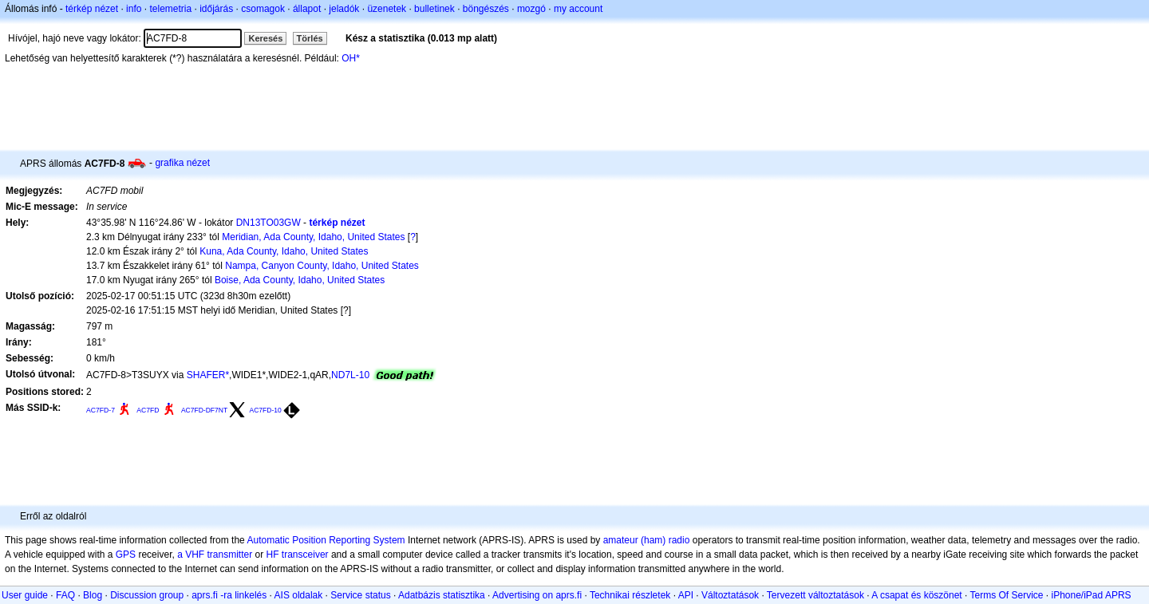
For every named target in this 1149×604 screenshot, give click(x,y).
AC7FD (147, 410)
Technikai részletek (630, 595)
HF (273, 554)
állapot (307, 8)
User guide (25, 595)
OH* (351, 58)
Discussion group (147, 595)
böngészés (486, 8)
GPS (126, 554)
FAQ (65, 595)
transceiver (305, 554)
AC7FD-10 (265, 410)
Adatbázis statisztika (441, 595)
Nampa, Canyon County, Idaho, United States (322, 265)
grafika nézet (182, 162)
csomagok (263, 8)
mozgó (531, 8)
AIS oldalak (298, 595)
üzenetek (386, 8)
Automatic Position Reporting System (326, 540)
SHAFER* (208, 375)
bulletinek (434, 8)
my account (578, 8)
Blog (92, 595)
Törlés (310, 38)
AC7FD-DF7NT (204, 410)
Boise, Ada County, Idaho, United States (300, 280)
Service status (360, 595)
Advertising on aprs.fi (537, 595)
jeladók (344, 8)
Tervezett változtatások (815, 595)
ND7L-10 (350, 375)
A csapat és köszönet (916, 595)
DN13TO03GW (268, 222)
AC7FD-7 (100, 410)
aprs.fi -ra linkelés (229, 595)
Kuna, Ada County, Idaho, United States (283, 251)
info (133, 8)
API (685, 595)
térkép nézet (91, 8)
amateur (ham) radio (646, 540)
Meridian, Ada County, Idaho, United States (313, 237)
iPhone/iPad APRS (1091, 595)
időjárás (216, 8)
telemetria (170, 8)
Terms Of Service (1006, 595)
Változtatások (730, 595)
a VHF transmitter (214, 554)
